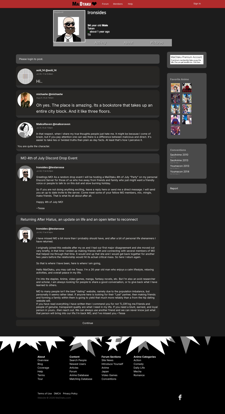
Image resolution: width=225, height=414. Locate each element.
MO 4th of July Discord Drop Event (49, 158)
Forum (105, 4)
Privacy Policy (70, 393)
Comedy (139, 363)
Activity (100, 43)
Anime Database (79, 375)
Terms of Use (45, 393)
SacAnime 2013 (179, 160)
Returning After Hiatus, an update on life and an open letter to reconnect (79, 219)
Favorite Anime (179, 79)
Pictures (157, 43)
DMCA (57, 393)
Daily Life (139, 367)
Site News (107, 360)
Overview (43, 360)
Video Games (109, 375)
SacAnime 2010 (179, 154)
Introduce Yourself (112, 363)
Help (130, 4)
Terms (41, 375)
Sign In (197, 3)
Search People (78, 360)
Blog (40, 363)
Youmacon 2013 (179, 165)
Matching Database (81, 378)
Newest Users (78, 363)
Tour (40, 378)
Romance (139, 375)
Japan (105, 371)
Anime (105, 367)
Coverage (43, 367)
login (30, 59)
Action (137, 360)
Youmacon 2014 (179, 171)
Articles (74, 367)
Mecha (137, 371)
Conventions (109, 378)
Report (174, 188)
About (128, 43)
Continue (87, 323)
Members (118, 4)
